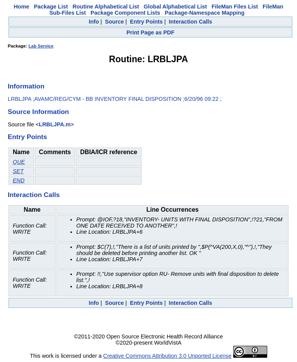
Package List (51, 6)
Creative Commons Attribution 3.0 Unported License (167, 356)
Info (94, 22)
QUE (19, 162)
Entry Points (146, 22)
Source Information (38, 112)
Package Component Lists (125, 13)
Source (114, 22)
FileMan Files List (235, 6)
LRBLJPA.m (54, 124)
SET (18, 171)
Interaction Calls (190, 22)
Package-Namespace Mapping (204, 13)
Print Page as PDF (150, 32)
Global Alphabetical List (175, 6)
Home (21, 6)
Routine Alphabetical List (105, 6)
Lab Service (41, 46)
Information (26, 86)
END (18, 180)
